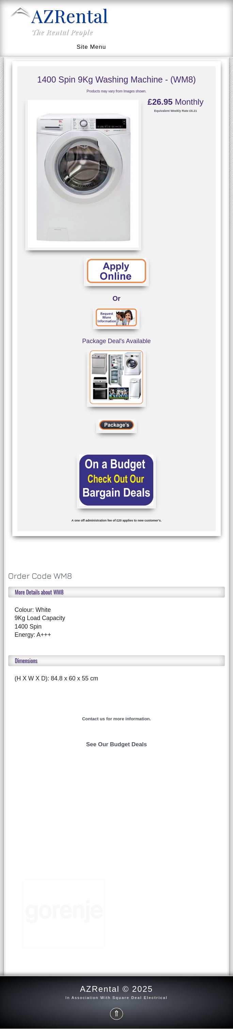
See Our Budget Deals (116, 744)
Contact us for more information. (116, 718)
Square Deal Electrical (140, 998)
